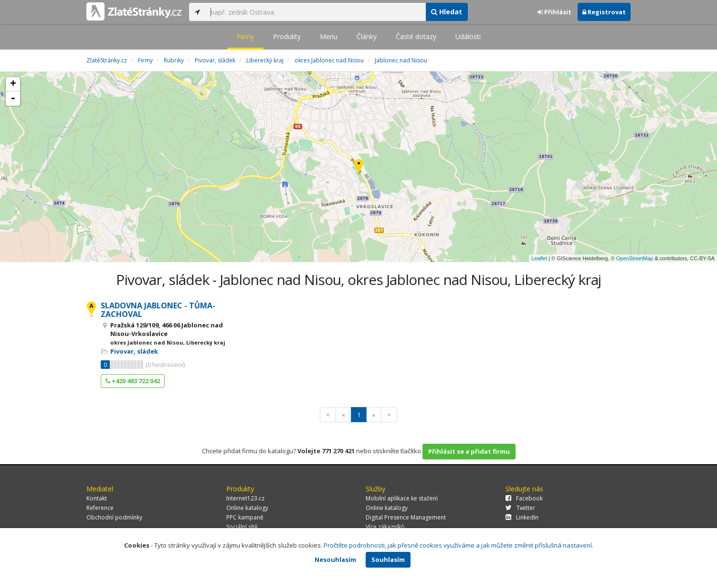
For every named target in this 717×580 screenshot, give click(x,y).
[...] (315, 12)
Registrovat (604, 12)
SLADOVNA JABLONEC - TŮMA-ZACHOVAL (158, 309)
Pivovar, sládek (134, 351)
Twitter (520, 508)
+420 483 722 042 (132, 380)
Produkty (287, 36)
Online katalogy (247, 508)
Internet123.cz (245, 498)
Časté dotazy (416, 36)
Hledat (446, 11)
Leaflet (539, 258)
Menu (328, 36)
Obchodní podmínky (114, 517)
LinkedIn (522, 517)
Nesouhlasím (335, 559)
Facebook (524, 498)
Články (367, 36)
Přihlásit (554, 12)
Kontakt (96, 498)
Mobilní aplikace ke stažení (402, 498)
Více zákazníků (385, 527)
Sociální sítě (242, 527)
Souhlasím (388, 559)
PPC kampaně (245, 517)
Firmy (245, 36)
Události (468, 36)
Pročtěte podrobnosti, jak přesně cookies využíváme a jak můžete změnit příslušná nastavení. (458, 545)
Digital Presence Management (406, 517)
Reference (100, 508)
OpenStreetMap (635, 258)
